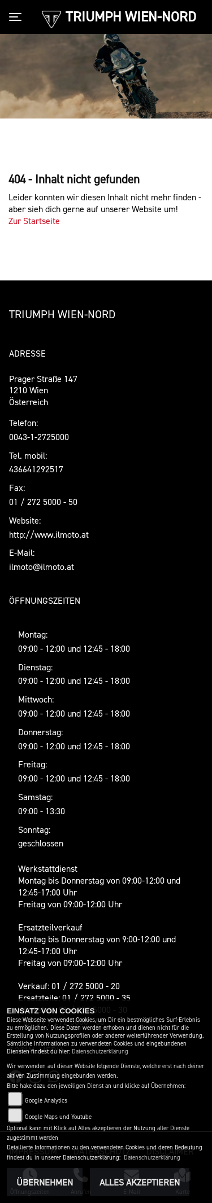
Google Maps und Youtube (58, 1117)
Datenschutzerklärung (100, 1051)
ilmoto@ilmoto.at (41, 566)
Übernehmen (44, 1182)
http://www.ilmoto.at (49, 534)
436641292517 (36, 469)
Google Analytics (46, 1100)
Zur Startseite (34, 220)
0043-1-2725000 (39, 436)
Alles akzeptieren (139, 1182)
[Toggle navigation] (17, 17)
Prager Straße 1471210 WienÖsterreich (43, 390)
